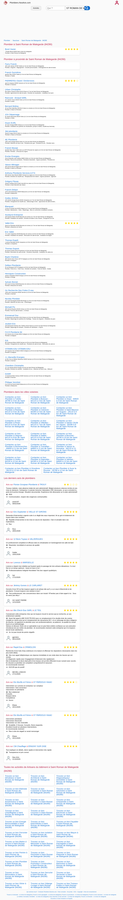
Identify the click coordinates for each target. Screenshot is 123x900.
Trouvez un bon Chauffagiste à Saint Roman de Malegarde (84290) (14, 814)
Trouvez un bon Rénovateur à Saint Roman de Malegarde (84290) (14, 875)
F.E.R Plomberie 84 (13, 332)
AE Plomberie (11, 139)
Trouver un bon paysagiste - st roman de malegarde (47, 894)
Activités (36, 8)
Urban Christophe (13, 89)
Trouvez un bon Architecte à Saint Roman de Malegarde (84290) (40, 779)
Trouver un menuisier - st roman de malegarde (19, 894)
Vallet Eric (9, 223)
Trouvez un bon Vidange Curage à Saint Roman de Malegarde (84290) (41, 885)
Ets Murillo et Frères (22, 682)
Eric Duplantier (19, 512)
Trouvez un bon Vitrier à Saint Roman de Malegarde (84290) (15, 885)
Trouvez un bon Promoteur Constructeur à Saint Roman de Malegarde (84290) (41, 864)
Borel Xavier (10, 49)
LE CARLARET (35, 585)
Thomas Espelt (11, 240)
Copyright (80, 892)
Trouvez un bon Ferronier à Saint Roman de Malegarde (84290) (16, 834)
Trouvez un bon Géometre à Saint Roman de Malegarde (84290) (65, 792)
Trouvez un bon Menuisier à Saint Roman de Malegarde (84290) (42, 844)
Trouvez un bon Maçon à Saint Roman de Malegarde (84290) (67, 834)
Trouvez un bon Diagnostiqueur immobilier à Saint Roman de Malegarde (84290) (65, 780)
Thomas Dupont (12, 248)
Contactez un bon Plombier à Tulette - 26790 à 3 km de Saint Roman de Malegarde (15, 400)
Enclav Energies (12, 156)
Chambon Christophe (14, 365)
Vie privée (69, 892)
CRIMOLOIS (30, 647)
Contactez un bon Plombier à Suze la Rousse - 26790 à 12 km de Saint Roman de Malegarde (60, 470)
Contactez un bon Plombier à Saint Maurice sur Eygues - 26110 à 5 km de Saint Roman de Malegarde (67, 412)
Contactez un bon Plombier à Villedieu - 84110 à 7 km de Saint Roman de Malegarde (41, 424)
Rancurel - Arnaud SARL (16, 98)
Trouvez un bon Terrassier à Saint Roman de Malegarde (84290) (65, 875)
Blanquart (9, 206)
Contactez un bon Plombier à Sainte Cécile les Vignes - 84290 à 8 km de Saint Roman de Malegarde (67, 424)
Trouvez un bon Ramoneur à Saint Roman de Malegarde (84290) (65, 864)
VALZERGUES (36, 539)
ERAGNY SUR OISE (37, 746)
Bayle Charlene (12, 257)
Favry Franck (11, 64)
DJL (7, 340)
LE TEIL (37, 610)
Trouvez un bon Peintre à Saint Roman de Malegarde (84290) (16, 854)
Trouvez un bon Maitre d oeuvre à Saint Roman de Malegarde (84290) (15, 844)
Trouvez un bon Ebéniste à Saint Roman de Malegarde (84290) (16, 791)
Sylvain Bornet (11, 282)
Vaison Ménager (12, 164)
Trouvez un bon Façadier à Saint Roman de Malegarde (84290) (67, 824)
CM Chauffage (19, 746)
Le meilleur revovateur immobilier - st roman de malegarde (33, 896)
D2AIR (8, 374)
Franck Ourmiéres (13, 72)
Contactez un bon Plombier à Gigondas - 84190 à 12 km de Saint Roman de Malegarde (41, 460)
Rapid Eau (18, 647)
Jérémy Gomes (20, 585)
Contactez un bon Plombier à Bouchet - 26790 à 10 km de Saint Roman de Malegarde (66, 436)
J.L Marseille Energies (15, 357)
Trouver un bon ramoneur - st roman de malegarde (102, 894)
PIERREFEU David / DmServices (19, 81)
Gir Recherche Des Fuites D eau (19, 290)
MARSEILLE (28, 562)
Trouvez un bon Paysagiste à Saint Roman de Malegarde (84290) (65, 844)
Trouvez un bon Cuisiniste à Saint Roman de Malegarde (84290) (42, 791)
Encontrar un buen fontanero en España (61, 898)
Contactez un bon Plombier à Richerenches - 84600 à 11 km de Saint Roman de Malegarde (16, 447)
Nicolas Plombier (12, 298)
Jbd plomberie (11, 131)
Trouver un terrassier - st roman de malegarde (93, 896)
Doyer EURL (10, 123)
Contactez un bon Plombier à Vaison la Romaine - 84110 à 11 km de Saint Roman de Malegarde (66, 448)
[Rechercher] (87, 8)
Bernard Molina (11, 106)
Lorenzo (17, 562)
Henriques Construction (15, 273)
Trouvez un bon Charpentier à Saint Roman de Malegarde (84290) (65, 803)
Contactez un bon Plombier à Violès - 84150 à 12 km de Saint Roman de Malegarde (15, 460)
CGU (75, 892)
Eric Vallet (9, 232)
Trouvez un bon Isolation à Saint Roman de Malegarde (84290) (41, 834)
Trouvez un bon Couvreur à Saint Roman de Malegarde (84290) (41, 813)
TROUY (42, 484)
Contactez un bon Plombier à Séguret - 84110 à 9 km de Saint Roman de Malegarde (15, 436)
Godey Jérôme (11, 198)
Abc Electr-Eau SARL (22, 610)
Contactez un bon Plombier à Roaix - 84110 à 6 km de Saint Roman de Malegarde (15, 424)
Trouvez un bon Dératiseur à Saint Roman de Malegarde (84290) (14, 779)
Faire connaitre (62, 892)
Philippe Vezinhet (12, 382)
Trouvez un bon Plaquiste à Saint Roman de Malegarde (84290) (67, 854)
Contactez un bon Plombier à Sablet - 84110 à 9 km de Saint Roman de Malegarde (41, 436)
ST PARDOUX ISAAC (42, 682)
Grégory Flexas (12, 181)
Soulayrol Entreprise (14, 215)
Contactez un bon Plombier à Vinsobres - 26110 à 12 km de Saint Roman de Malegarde (22, 470)
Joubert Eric (10, 324)
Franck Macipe (11, 148)
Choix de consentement (90, 892)
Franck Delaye (11, 190)
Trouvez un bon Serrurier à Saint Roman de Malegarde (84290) (42, 874)
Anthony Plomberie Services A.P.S (20, 173)
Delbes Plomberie (13, 265)
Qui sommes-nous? (32, 892)
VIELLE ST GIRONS (37, 512)
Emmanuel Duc (12, 315)
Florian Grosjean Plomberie (25, 484)
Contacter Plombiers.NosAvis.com (47, 892)
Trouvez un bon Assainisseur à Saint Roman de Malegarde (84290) (14, 803)
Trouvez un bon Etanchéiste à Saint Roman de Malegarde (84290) (40, 824)
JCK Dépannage (12, 114)
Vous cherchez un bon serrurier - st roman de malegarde (65, 896)
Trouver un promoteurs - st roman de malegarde (75, 894)
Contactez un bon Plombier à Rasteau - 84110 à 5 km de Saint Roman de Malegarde (15, 411)
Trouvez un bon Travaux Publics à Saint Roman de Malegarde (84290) (67, 885)
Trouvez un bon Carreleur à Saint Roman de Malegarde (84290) (42, 802)
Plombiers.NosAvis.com (20, 3)
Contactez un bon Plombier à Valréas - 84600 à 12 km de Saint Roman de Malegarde (66, 460)
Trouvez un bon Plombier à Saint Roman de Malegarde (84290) (16, 863)
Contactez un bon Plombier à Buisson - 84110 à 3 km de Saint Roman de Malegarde (41, 400)
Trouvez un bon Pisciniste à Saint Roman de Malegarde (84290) (42, 854)
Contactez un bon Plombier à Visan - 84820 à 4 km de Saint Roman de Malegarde (67, 400)
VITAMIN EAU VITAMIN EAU (18, 349)
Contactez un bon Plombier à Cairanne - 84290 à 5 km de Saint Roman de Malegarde (41, 411)
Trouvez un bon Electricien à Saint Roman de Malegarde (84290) (65, 814)
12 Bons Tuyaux (20, 539)
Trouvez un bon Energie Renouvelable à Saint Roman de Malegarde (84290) (15, 824)
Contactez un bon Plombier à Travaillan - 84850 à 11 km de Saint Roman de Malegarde (41, 447)
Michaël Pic (10, 307)
